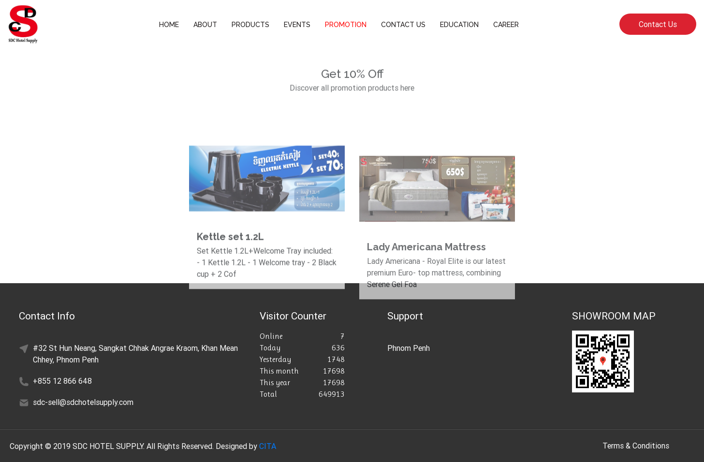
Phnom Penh (408, 348)
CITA (267, 446)
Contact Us (658, 24)
